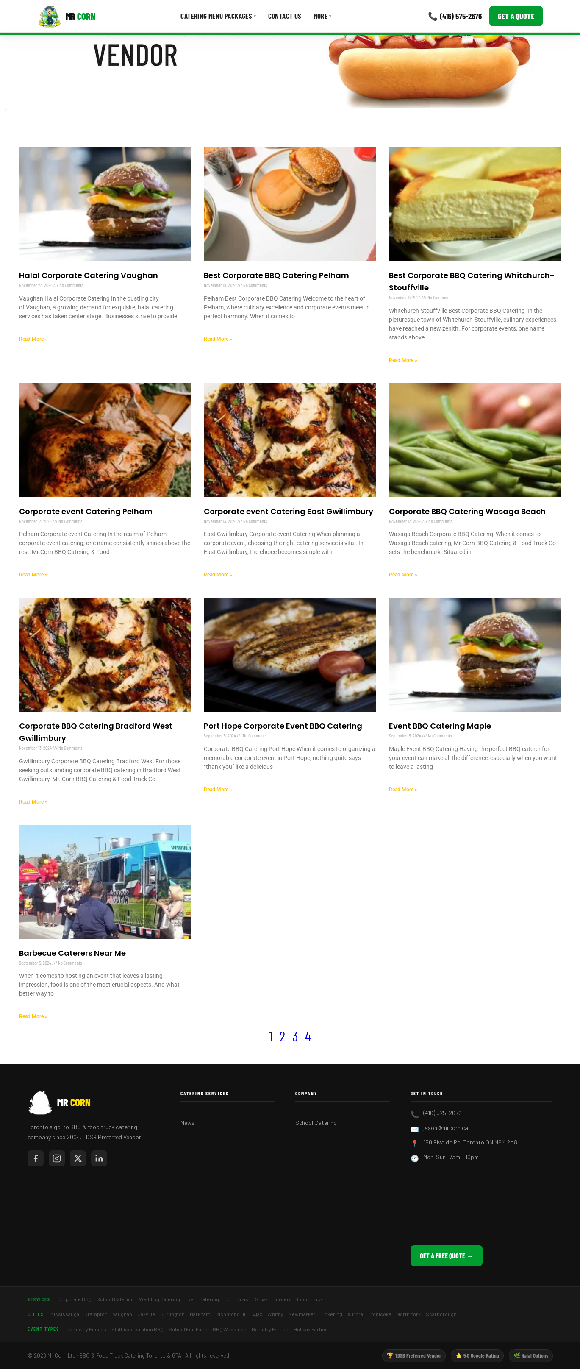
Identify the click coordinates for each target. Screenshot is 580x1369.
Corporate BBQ (74, 1299)
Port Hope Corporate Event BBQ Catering (283, 726)
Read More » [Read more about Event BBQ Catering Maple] (403, 790)
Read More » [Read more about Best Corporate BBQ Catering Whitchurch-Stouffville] (403, 360)
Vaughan (122, 1314)
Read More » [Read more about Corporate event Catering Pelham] (33, 575)
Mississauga (64, 1314)
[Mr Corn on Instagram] (57, 1158)
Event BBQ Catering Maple (440, 726)
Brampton (96, 1314)
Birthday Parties (270, 1329)
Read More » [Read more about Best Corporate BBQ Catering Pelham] (218, 339)
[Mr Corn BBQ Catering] (67, 16)
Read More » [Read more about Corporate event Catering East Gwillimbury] (218, 575)
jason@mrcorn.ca (445, 1127)
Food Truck (310, 1299)
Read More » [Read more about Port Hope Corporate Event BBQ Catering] (218, 790)
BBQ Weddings (230, 1329)
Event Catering (202, 1299)
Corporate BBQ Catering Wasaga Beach (467, 511)
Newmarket (302, 1314)
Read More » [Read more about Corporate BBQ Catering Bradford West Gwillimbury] (33, 802)
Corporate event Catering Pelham (86, 511)
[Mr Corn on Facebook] (36, 1158)
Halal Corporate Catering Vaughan (88, 275)
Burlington (172, 1314)
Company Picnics (86, 1329)
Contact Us (285, 15)
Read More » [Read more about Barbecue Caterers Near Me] (33, 1016)
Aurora (355, 1314)
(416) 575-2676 (442, 1112)
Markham (200, 1314)
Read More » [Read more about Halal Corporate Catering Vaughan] (33, 339)
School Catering (316, 1122)
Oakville (146, 1314)
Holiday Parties (311, 1329)
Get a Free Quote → (446, 1256)
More (323, 15)
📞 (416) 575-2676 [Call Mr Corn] (455, 16)
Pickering (331, 1314)
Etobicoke (379, 1314)
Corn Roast (237, 1299)
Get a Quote (516, 16)
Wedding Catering (159, 1299)
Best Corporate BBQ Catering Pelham (276, 275)
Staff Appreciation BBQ (137, 1329)
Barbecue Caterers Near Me (72, 953)
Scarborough (441, 1314)
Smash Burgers (273, 1299)
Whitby (275, 1314)
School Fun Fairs (188, 1329)
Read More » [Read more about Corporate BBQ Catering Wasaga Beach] (403, 575)
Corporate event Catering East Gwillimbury (288, 511)
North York (409, 1314)
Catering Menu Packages (218, 15)
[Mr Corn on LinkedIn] (99, 1158)
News (187, 1122)
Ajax (257, 1314)
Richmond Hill (232, 1314)
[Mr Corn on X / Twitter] (78, 1158)
